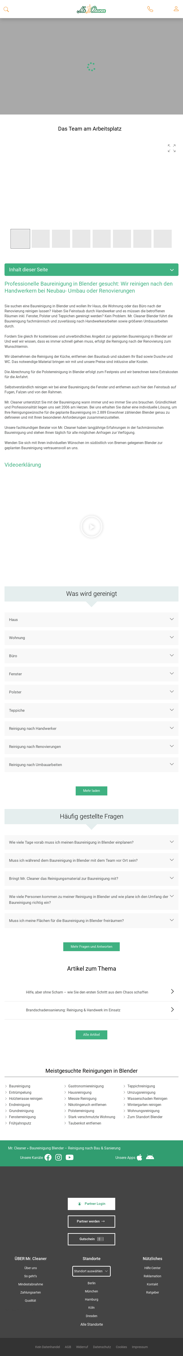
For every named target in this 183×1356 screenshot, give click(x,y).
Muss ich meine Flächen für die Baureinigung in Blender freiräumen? (66, 920)
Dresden (91, 1316)
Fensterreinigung (22, 1117)
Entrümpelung (20, 1092)
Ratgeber (152, 1292)
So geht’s (30, 1276)
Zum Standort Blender (144, 1117)
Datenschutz (102, 1347)
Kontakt (152, 1284)
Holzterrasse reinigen (25, 1098)
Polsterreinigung (81, 1111)
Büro (13, 656)
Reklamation (152, 1276)
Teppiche (17, 710)
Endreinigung (19, 1105)
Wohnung (17, 637)
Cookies (121, 1347)
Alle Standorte (91, 1324)
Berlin (92, 1283)
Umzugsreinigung (141, 1092)
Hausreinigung (80, 1092)
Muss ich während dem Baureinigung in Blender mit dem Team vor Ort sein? (73, 860)
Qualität (30, 1301)
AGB (68, 1347)
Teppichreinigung (141, 1086)
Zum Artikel (171, 992)
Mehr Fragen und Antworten (91, 947)
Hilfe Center (152, 1268)
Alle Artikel (91, 1035)
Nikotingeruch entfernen (87, 1105)
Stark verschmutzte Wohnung (91, 1117)
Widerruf (82, 1347)
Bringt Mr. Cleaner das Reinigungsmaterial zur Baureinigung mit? (63, 878)
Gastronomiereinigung (86, 1086)
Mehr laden (91, 791)
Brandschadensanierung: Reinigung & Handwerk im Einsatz (73, 1010)
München (91, 1291)
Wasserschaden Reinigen (147, 1098)
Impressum (140, 1347)
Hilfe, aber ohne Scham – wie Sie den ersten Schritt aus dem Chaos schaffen (87, 992)
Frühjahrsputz (20, 1123)
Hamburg (91, 1299)
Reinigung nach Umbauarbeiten (35, 764)
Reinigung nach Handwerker (32, 728)
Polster (15, 692)
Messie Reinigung (82, 1098)
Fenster (15, 674)
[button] (171, 148)
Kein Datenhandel (47, 1347)
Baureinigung (19, 1086)
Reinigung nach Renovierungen (35, 746)
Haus (13, 619)
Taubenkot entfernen (84, 1123)
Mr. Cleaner (17, 1148)
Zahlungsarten (30, 1292)
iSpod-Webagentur (26, 1309)
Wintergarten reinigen (144, 1105)
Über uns (30, 1268)
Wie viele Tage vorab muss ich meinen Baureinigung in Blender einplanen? (71, 842)
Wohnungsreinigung (143, 1111)
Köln (91, 1308)
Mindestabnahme (30, 1284)
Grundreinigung (21, 1111)
